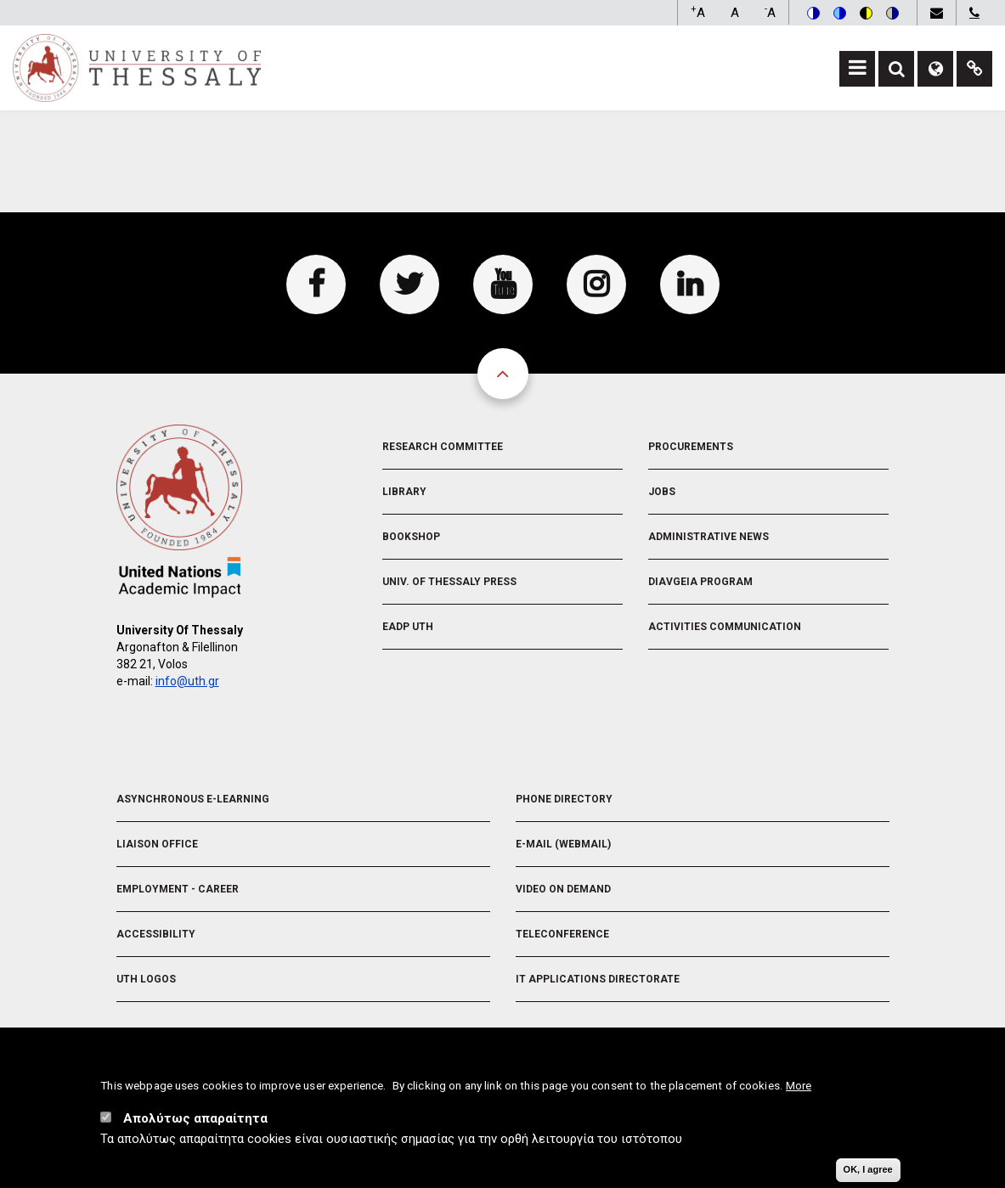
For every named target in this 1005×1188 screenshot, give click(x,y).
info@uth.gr (187, 681)
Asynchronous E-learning (192, 799)
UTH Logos (146, 979)
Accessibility (155, 934)
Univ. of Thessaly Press (449, 582)
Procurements (690, 447)
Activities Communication (724, 627)
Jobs (661, 492)
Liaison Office (157, 844)
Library (404, 492)
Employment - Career (177, 889)
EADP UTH (407, 627)
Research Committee (442, 447)
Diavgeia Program (700, 582)
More (798, 1088)
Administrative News (708, 537)
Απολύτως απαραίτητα (195, 1121)
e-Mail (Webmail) (563, 844)
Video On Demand (563, 889)
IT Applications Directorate (598, 979)
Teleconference (562, 934)
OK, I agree (868, 1173)
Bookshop (411, 537)
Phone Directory (564, 799)
